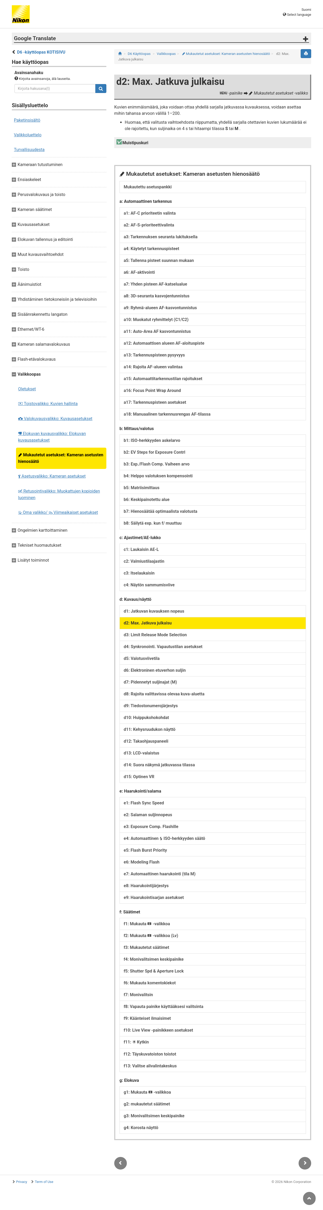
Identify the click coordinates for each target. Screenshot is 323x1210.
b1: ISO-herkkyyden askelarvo (152, 440)
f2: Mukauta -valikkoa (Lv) (151, 935)
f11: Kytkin (136, 1042)
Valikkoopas (166, 54)
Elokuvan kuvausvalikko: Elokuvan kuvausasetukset (52, 437)
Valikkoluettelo (27, 134)
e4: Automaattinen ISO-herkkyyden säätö (164, 838)
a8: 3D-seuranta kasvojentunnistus (157, 295)
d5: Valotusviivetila (142, 658)
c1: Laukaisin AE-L (141, 549)
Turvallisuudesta (29, 149)
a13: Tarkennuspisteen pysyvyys (154, 355)
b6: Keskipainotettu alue (146, 499)
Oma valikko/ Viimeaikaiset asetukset (58, 512)
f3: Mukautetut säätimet (146, 947)
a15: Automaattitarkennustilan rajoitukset (163, 378)
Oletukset (27, 388)
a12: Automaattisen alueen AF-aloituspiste (164, 343)
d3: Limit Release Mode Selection (155, 634)
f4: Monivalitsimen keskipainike (154, 959)
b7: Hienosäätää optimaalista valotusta (160, 511)
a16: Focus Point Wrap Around (152, 390)
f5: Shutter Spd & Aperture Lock (154, 971)
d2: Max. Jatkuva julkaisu (148, 622)
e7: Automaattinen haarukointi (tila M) (160, 873)
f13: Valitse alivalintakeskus (150, 1065)
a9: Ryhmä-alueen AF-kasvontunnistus (160, 307)
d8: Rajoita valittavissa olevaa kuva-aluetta (164, 693)
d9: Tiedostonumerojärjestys (151, 705)
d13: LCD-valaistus (141, 753)
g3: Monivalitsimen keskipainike (154, 1115)
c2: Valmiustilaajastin (144, 561)
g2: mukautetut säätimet (147, 1104)
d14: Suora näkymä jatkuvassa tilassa (159, 764)
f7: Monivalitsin (138, 994)
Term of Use (44, 1182)
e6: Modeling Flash (141, 862)
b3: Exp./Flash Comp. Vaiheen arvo (157, 464)
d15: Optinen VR (139, 776)
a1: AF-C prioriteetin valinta (150, 213)
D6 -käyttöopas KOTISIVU (41, 52)
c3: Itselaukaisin (139, 573)
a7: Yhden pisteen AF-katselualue (155, 284)
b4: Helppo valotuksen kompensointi (158, 475)
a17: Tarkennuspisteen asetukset (155, 402)
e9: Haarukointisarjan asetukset (154, 897)
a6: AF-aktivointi (139, 272)
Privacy (21, 1182)
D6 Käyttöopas (139, 54)
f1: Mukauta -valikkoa (147, 923)
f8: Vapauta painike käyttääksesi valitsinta (163, 1006)
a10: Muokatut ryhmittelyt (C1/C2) (156, 319)
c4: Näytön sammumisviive (149, 584)
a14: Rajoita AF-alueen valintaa (153, 366)
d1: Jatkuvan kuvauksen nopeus (154, 611)
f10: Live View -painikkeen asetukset (158, 1030)
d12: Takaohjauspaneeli (146, 741)
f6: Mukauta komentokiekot (150, 982)
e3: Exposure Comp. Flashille (151, 826)
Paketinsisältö (27, 120)
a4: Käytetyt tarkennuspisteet (151, 248)
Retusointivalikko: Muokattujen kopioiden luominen (59, 494)
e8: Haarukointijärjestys (146, 885)
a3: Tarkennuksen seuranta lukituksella (160, 236)
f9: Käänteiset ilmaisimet (147, 1018)
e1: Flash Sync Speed (144, 802)
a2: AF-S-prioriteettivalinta (149, 225)
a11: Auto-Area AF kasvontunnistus (157, 331)
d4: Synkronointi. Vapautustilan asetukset (163, 646)
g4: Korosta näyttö (141, 1127)
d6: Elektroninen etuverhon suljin (155, 670)
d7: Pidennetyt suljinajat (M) (150, 682)
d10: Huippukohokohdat (146, 717)
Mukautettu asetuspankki (148, 186)
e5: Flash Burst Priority (145, 850)
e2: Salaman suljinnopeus (148, 814)
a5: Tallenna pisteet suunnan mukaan (159, 260)
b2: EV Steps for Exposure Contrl (154, 452)
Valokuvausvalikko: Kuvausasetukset (55, 418)
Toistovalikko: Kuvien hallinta (48, 403)
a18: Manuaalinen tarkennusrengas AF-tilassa (167, 414)
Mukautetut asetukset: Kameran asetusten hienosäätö (60, 458)
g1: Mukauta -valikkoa (147, 1092)
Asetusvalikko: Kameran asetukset (52, 476)
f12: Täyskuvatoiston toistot (150, 1054)
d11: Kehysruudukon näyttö (149, 729)
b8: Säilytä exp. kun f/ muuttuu (153, 523)
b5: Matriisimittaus (141, 487)
